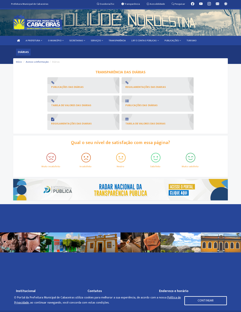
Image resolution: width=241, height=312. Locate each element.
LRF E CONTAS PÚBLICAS (145, 40)
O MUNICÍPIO (56, 40)
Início (19, 62)
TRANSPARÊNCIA (117, 40)
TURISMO (192, 40)
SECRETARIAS (77, 40)
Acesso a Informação (37, 62)
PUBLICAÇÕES (173, 40)
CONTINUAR (206, 300)
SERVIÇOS (97, 40)
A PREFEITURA (34, 40)
